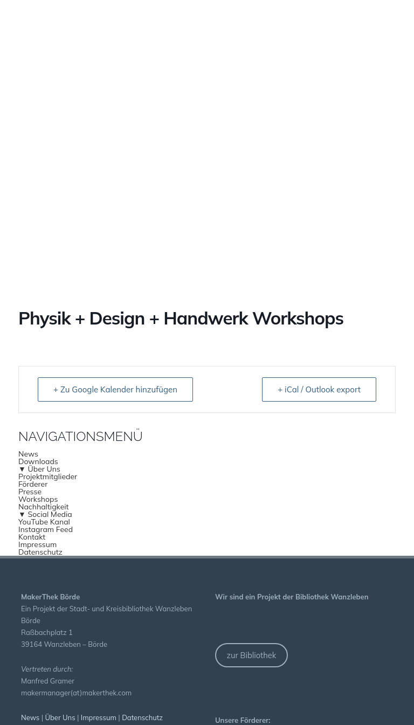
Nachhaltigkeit (43, 507)
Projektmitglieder (47, 476)
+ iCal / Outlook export (319, 389)
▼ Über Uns (39, 469)
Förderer (32, 484)
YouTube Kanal (44, 522)
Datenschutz (40, 552)
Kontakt (31, 537)
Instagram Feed (45, 529)
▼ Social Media (45, 514)
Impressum (37, 544)
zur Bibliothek (251, 655)
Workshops (38, 499)
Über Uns (60, 717)
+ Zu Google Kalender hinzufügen (115, 389)
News (28, 454)
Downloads (38, 461)
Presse (30, 491)
